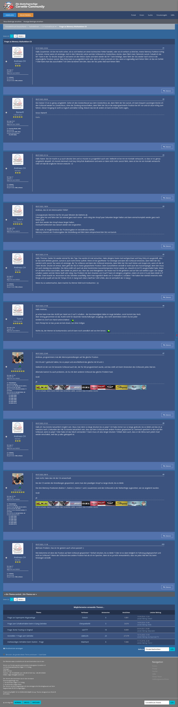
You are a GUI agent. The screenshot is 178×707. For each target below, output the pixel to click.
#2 (163, 99)
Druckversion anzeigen (14, 648)
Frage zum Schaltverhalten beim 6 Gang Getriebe (27, 623)
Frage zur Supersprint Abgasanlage (21, 617)
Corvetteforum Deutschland (15, 26)
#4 (163, 206)
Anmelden (10, 15)
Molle (149, 625)
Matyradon (151, 631)
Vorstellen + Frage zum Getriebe (20, 636)
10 (106, 630)
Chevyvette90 (84, 623)
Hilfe (172, 15)
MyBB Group (32, 692)
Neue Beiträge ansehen (13, 21)
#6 (163, 306)
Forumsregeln (162, 15)
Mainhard (85, 642)
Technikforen (34, 26)
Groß (26, 702)
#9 (163, 474)
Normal (18, 702)
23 (106, 636)
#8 (163, 423)
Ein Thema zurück (13, 594)
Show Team (157, 677)
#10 (163, 544)
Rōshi (52, 692)
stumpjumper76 (153, 637)
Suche (150, 15)
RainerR (20, 112)
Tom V (20, 219)
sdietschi (84, 636)
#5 (163, 254)
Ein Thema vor (29, 594)
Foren (142, 15)
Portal (133, 15)
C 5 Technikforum (48, 26)
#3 (163, 155)
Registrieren (25, 15)
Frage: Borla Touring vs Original (20, 630)
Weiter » (21, 36)
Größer (36, 702)
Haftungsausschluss (160, 679)
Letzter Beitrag (142, 619)
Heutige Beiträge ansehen (33, 21)
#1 (163, 48)
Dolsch (85, 617)
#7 (163, 353)
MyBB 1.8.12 (15, 692)
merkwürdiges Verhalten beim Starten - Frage (25, 642)
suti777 (85, 630)
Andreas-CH (20, 61)
